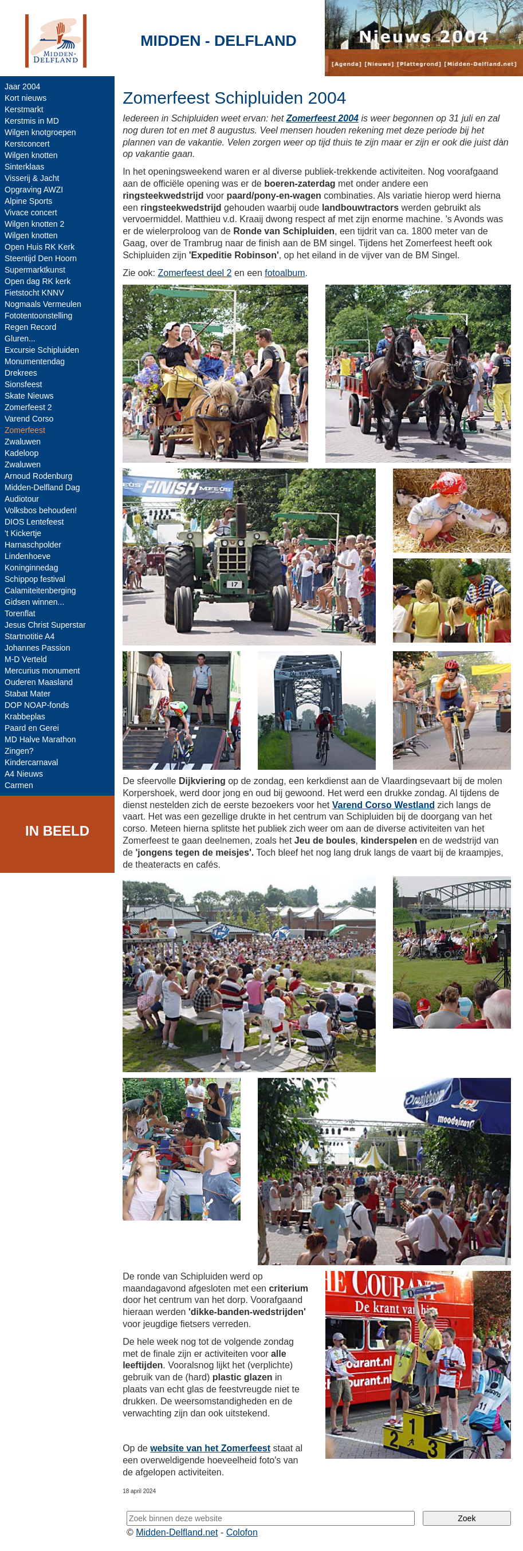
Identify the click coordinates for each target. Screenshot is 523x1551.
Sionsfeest (23, 384)
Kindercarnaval (31, 762)
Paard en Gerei (32, 728)
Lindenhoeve (27, 556)
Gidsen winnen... (34, 602)
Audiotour (22, 498)
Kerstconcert (27, 143)
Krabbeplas (25, 716)
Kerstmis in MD (32, 120)
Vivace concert (31, 212)
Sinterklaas (24, 166)
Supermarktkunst (35, 269)
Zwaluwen (23, 441)
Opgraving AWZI (34, 189)
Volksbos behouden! (41, 510)
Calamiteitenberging (40, 590)
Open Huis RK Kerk (39, 246)
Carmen (19, 785)
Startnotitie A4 (29, 636)
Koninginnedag (31, 567)
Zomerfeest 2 (28, 407)
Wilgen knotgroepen (40, 132)
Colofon (242, 1532)
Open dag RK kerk (37, 281)
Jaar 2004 (22, 86)
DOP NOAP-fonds (37, 705)
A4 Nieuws (24, 773)
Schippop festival (35, 579)
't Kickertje (23, 533)
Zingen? (19, 750)
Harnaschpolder (33, 544)
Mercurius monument (42, 670)
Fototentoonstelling (38, 315)
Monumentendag (35, 361)
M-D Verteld (26, 659)
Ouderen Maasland (39, 682)
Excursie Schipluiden (42, 350)
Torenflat (20, 613)
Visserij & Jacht (32, 178)
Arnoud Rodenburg (38, 476)
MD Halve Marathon (40, 739)
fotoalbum (285, 273)
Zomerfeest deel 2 (194, 273)
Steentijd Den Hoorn (41, 258)
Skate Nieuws (29, 395)
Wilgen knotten (31, 155)
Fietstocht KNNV (34, 292)
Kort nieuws (25, 98)
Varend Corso (29, 418)
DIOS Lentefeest (34, 521)
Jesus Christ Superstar (45, 624)
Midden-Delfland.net (177, 1532)
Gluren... (20, 338)
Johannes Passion (37, 647)
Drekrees (21, 372)
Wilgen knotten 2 (34, 224)
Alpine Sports (28, 201)
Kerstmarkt (24, 109)
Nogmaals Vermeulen (43, 304)
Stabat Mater (27, 693)
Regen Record (30, 327)
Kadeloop (21, 453)
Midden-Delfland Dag (42, 487)
